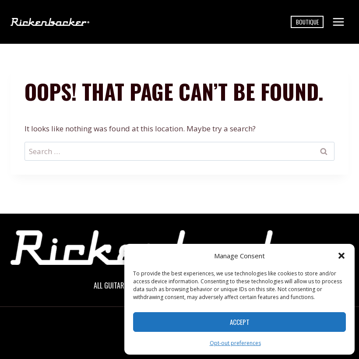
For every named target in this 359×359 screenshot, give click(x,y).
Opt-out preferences (235, 343)
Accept (240, 322)
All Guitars (111, 285)
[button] (341, 255)
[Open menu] (338, 22)
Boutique (307, 22)
